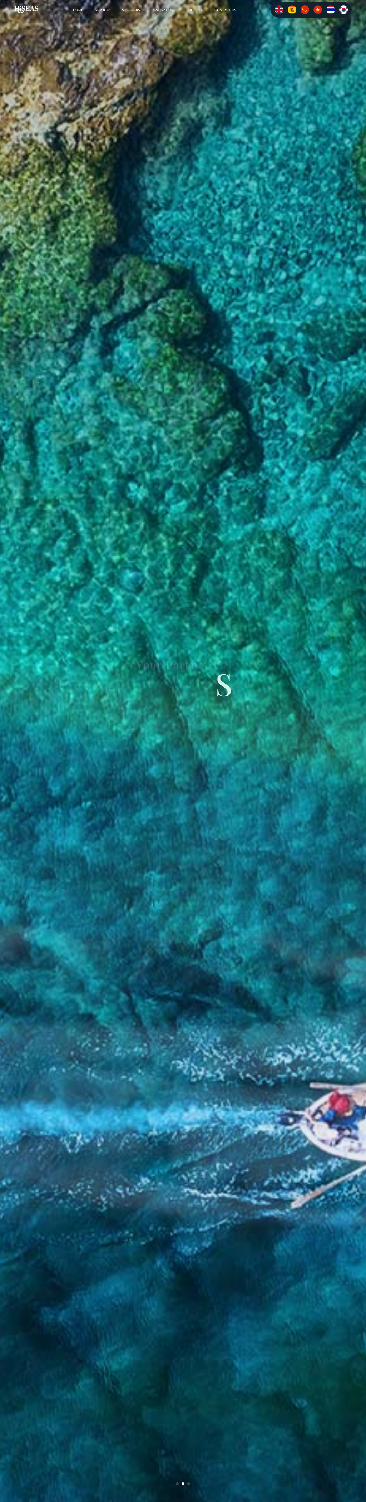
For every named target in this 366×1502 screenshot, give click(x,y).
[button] (177, 1483)
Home (78, 10)
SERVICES (102, 10)
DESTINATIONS (163, 10)
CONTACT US (225, 10)
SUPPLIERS (131, 10)
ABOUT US (195, 10)
